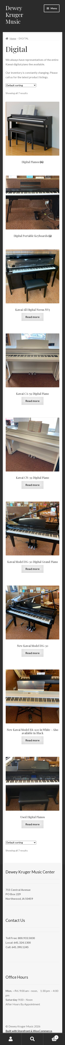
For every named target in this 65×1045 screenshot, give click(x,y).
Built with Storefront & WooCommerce (29, 1030)
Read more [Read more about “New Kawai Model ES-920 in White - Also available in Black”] (32, 740)
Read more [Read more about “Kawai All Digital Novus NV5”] (32, 316)
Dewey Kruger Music (14, 14)
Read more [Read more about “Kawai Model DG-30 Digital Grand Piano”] (32, 568)
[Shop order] (21, 85)
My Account (11, 1039)
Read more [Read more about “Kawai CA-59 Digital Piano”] (32, 400)
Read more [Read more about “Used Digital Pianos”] (32, 824)
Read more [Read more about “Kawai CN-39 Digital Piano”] (32, 484)
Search (32, 1039)
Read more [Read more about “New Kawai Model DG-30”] (32, 653)
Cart (51, 1037)
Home (13, 38)
